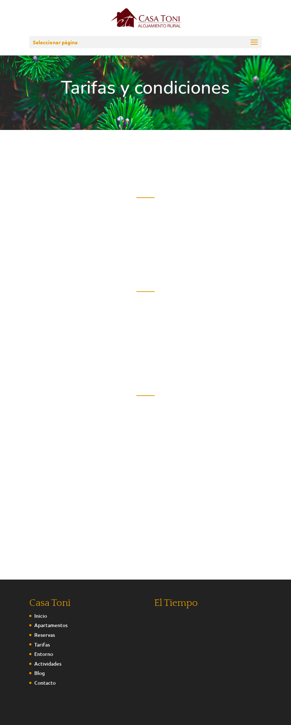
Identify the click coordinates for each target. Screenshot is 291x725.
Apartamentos (51, 625)
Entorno (43, 653)
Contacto (45, 682)
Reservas (44, 634)
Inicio (40, 615)
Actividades (47, 663)
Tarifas (42, 644)
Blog (39, 673)
